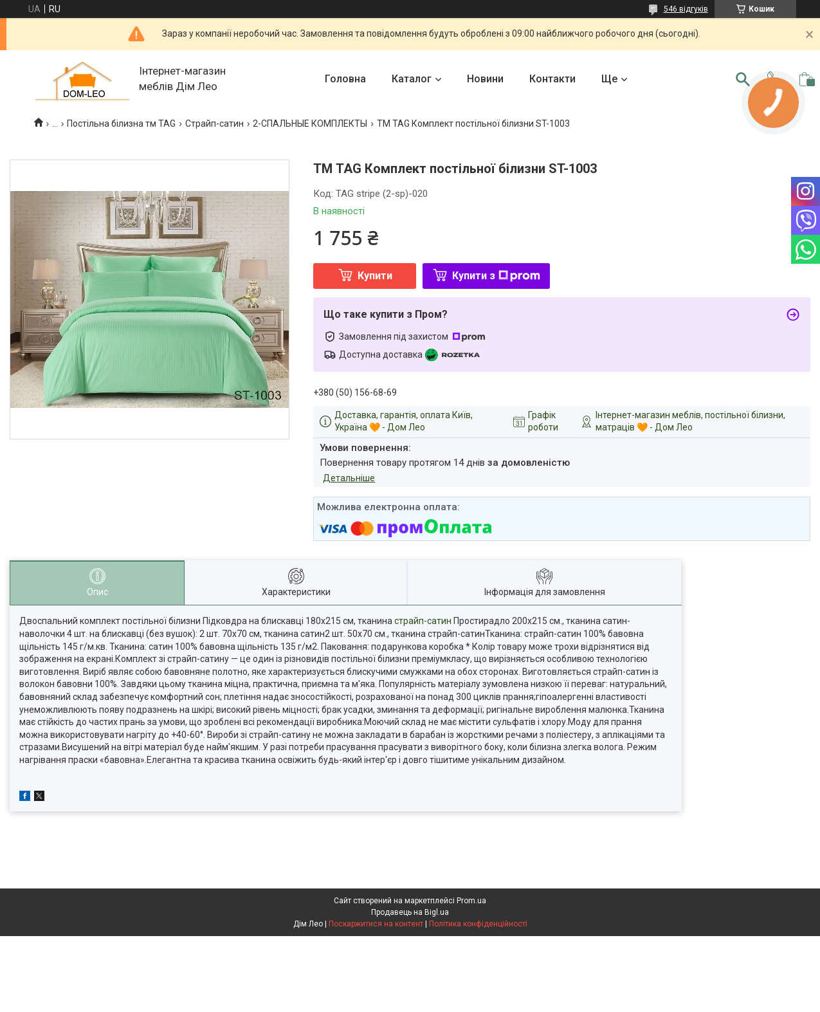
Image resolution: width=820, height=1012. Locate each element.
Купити (375, 276)
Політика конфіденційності (478, 923)
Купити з (496, 276)
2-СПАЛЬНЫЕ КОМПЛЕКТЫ (310, 123)
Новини (485, 79)
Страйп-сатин (214, 123)
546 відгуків (686, 9)
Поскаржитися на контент (376, 923)
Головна (345, 79)
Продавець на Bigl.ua (410, 912)
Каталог (412, 79)
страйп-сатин (422, 621)
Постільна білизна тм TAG (121, 123)
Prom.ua (471, 900)
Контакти (552, 79)
